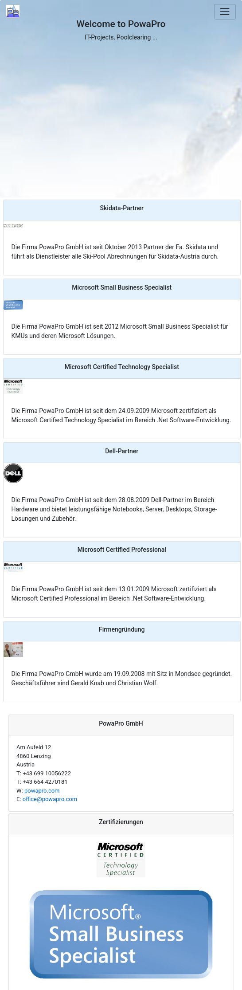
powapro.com (42, 790)
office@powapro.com (50, 799)
